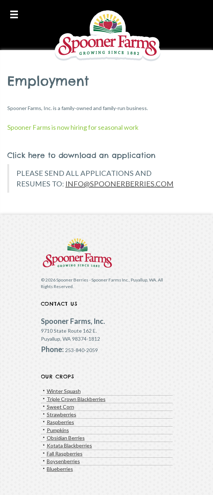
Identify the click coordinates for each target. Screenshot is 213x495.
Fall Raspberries (65, 453)
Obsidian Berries (66, 438)
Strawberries (61, 414)
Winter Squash (64, 391)
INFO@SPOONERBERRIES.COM (119, 183)
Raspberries (60, 422)
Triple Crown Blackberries (76, 399)
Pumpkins (58, 430)
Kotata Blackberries (69, 445)
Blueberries (60, 469)
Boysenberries (63, 461)
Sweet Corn (60, 407)
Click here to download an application (81, 155)
